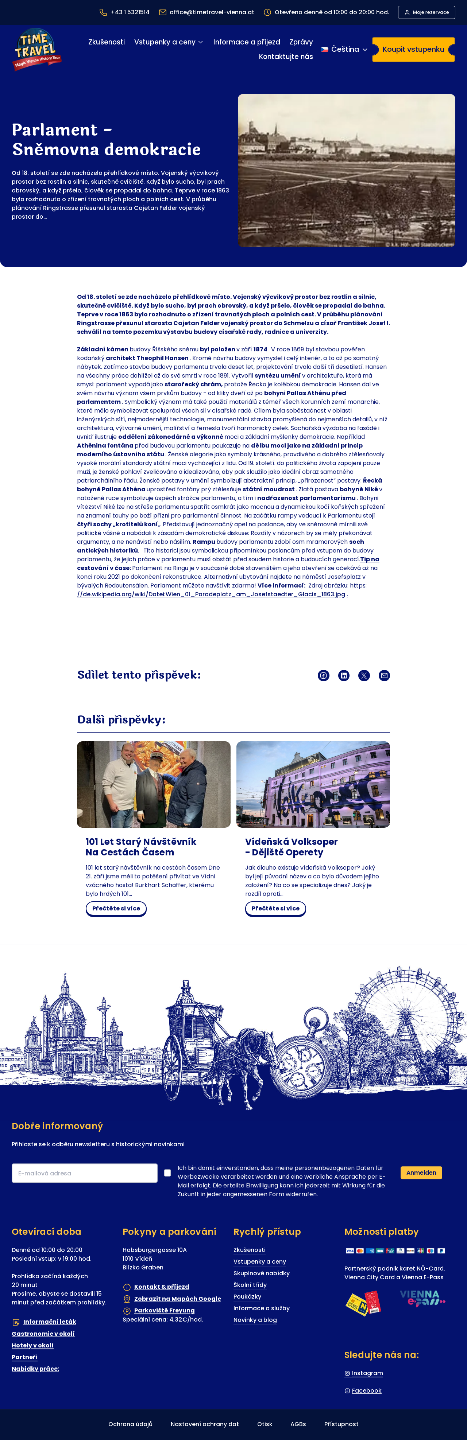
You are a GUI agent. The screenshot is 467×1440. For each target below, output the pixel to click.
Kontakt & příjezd (161, 1287)
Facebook (367, 1390)
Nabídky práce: (35, 1369)
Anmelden (421, 1172)
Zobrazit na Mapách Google (177, 1299)
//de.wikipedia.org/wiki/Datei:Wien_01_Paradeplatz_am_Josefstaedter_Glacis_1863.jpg (211, 594)
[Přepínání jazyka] (345, 49)
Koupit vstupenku (413, 49)
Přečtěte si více (119, 910)
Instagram (367, 1373)
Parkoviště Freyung (164, 1311)
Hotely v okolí (33, 1345)
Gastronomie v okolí (43, 1334)
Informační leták (49, 1322)
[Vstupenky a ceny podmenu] (200, 42)
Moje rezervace (431, 12)
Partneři (25, 1357)
